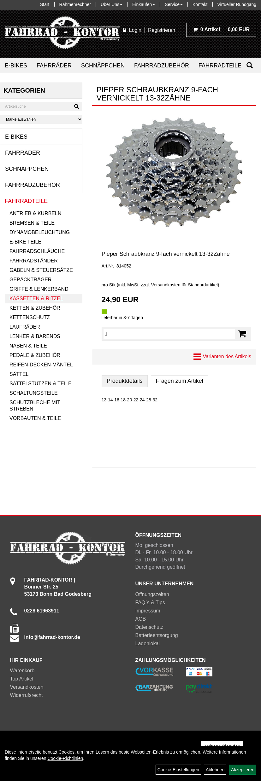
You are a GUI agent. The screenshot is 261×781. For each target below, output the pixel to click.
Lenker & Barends (34, 336)
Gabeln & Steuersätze (41, 270)
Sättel (18, 374)
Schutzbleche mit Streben (34, 405)
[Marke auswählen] (41, 119)
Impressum (147, 610)
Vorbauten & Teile (35, 418)
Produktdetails (125, 381)
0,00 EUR (221, 29)
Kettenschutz (29, 317)
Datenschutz (149, 627)
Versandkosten (27, 687)
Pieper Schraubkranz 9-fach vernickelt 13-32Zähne (166, 254)
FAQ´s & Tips (150, 602)
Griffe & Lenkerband (38, 289)
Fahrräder (54, 65)
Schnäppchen (103, 65)
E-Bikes (16, 65)
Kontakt (200, 4)
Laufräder (24, 327)
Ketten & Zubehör (34, 308)
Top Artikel (21, 678)
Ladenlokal (147, 643)
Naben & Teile (28, 345)
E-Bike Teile (25, 241)
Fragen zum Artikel (179, 381)
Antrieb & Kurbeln (35, 213)
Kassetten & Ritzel (36, 298)
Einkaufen (143, 4)
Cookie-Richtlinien (65, 758)
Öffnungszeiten (152, 594)
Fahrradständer (33, 260)
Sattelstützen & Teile (40, 383)
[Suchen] (249, 65)
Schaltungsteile (33, 393)
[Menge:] (169, 334)
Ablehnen (215, 769)
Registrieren (161, 30)
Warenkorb (22, 670)
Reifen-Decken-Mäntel (41, 364)
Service (174, 4)
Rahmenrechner (75, 4)
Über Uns (111, 4)
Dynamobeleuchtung (39, 232)
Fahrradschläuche (37, 251)
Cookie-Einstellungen (178, 769)
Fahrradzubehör (161, 65)
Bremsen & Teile (32, 223)
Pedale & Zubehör (34, 355)
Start (45, 4)
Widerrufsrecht (26, 695)
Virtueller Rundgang (237, 4)
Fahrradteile (220, 65)
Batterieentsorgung (156, 635)
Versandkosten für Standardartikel (184, 284)
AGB (140, 619)
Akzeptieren (242, 769)
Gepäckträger (30, 279)
